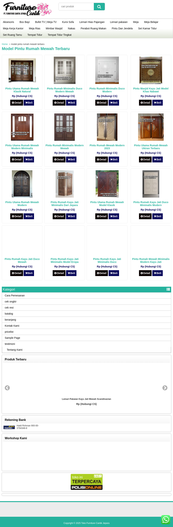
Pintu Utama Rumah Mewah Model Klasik (107, 204)
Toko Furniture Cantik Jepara (95, 523)
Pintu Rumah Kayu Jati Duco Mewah (22, 260)
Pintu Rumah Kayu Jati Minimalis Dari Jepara (64, 204)
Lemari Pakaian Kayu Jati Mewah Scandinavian (86, 399)
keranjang (10, 319)
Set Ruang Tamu (12, 34)
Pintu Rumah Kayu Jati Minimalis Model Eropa (64, 260)
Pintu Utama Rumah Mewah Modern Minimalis (22, 147)
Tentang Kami (14, 349)
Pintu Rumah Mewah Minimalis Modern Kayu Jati (151, 260)
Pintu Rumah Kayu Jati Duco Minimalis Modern (150, 204)
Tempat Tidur (34, 34)
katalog (9, 313)
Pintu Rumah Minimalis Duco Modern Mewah (64, 90)
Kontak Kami (12, 325)
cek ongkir (10, 301)
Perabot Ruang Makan (93, 28)
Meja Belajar (151, 22)
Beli (29, 102)
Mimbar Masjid (54, 28)
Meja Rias (34, 28)
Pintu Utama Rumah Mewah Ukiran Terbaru (151, 147)
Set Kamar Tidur (147, 28)
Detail (17, 102)
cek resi (9, 307)
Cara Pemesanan (15, 295)
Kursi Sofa (68, 22)
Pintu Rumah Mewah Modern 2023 (107, 147)
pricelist (9, 331)
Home (5, 44)
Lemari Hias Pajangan (92, 22)
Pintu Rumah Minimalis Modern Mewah (65, 147)
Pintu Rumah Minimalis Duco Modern (107, 90)
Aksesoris (8, 22)
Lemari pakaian (119, 22)
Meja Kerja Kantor (13, 28)
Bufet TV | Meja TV (46, 22)
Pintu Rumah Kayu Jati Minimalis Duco (107, 260)
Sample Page (12, 337)
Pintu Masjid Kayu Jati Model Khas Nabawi (150, 90)
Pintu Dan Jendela (122, 28)
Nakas (71, 28)
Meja (136, 22)
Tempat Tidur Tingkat (60, 34)
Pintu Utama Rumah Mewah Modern (22, 204)
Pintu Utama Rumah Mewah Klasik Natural (22, 90)
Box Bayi (25, 22)
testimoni (10, 343)
